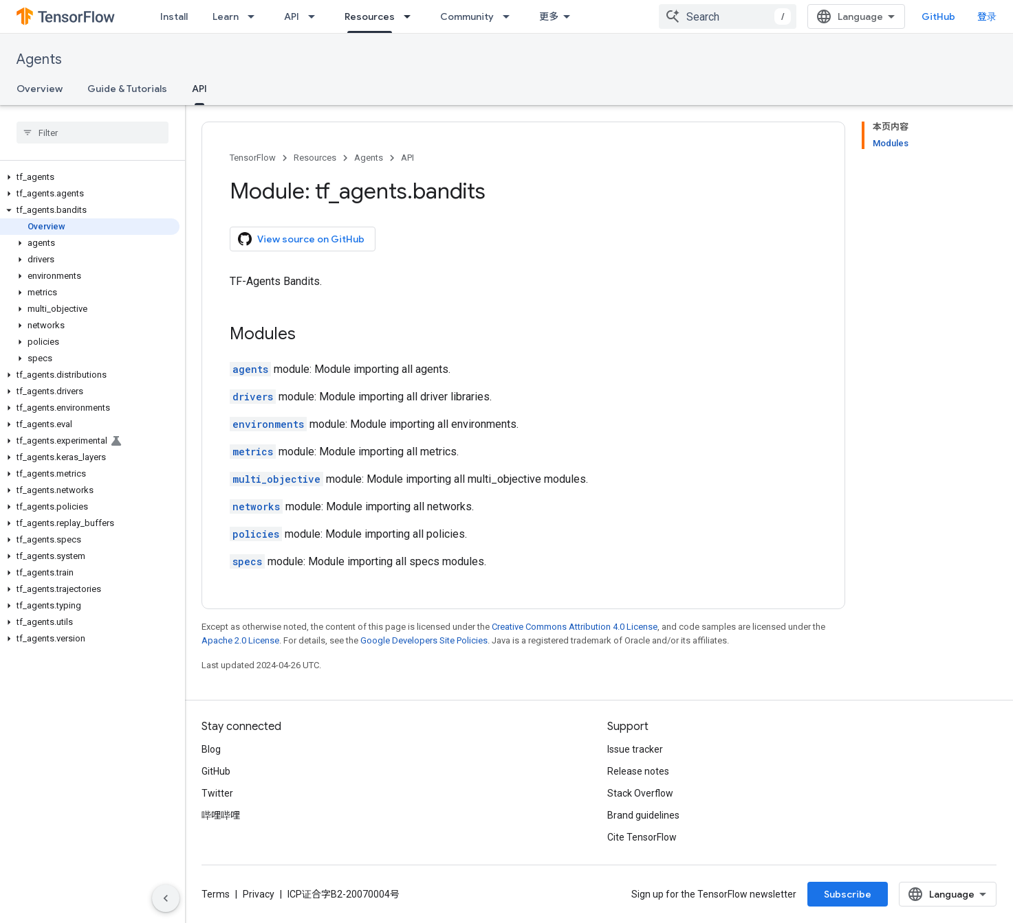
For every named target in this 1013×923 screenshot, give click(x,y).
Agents (39, 59)
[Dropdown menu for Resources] (411, 16)
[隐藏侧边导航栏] (165, 898)
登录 (986, 16)
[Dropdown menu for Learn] (255, 16)
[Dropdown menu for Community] (510, 16)
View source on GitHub (301, 239)
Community (467, 16)
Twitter (217, 793)
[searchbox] (92, 133)
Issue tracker (635, 749)
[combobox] (727, 16)
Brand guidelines (643, 815)
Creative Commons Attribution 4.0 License (574, 627)
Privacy (258, 894)
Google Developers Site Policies (424, 640)
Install (174, 16)
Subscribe (847, 894)
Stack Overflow (640, 793)
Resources (315, 157)
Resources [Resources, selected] (370, 16)
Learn (226, 16)
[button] (89, 177)
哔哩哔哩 (220, 815)
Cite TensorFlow (642, 837)
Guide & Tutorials (127, 88)
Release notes (638, 771)
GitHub (938, 16)
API (291, 16)
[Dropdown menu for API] (315, 16)
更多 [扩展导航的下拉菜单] (548, 16)
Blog (211, 749)
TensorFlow (253, 157)
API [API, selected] (199, 88)
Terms (215, 894)
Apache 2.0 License (240, 640)
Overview (40, 88)
